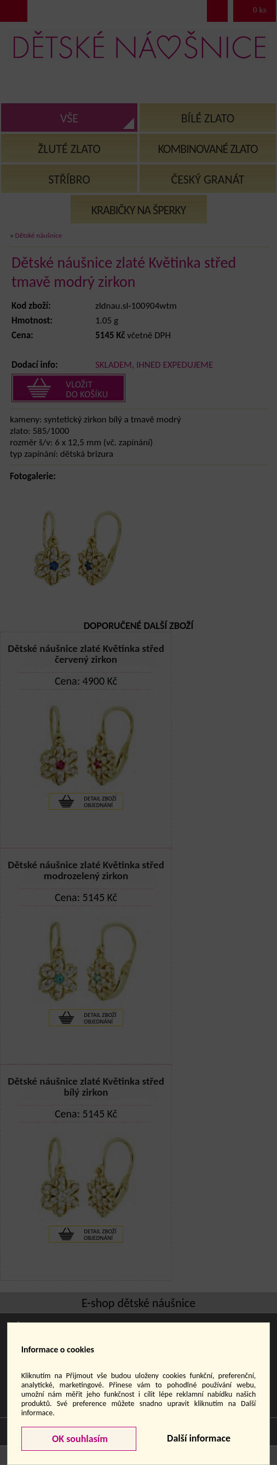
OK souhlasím (79, 1439)
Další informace (198, 1438)
